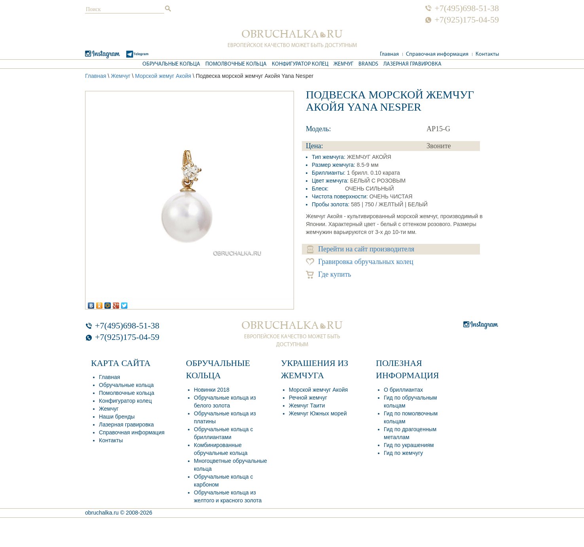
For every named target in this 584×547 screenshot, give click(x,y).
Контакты (487, 54)
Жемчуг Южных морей (318, 413)
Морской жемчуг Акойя (318, 390)
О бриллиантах (403, 390)
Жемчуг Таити (307, 405)
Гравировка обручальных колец (359, 262)
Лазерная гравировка (412, 64)
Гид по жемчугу (403, 453)
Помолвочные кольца (236, 64)
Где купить (328, 274)
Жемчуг (343, 64)
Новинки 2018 (211, 390)
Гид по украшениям (409, 445)
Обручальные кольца (171, 64)
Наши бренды (117, 416)
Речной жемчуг (308, 397)
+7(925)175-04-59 (466, 19)
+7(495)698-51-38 (466, 8)
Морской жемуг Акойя (163, 76)
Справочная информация (437, 54)
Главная (389, 54)
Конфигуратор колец (300, 64)
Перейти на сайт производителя (360, 249)
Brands (368, 64)
